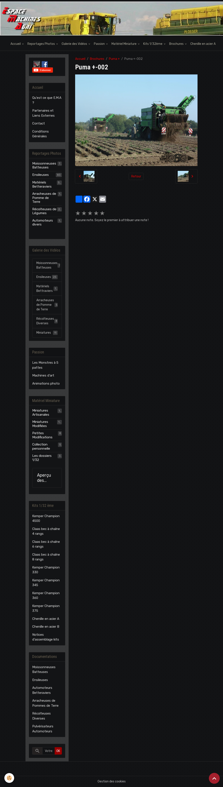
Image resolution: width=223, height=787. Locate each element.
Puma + (114, 59)
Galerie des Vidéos (75, 44)
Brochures (176, 44)
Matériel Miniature (124, 44)
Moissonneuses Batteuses (44, 165)
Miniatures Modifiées (40, 424)
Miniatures (47, 333)
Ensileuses (40, 175)
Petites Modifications (42, 435)
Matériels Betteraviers (42, 184)
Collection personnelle (41, 446)
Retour (136, 176)
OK (58, 751)
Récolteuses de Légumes (44, 211)
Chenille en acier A (203, 44)
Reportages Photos (41, 44)
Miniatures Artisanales (40, 412)
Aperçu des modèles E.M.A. (45, 478)
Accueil (15, 44)
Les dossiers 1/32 (42, 458)
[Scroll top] (214, 778)
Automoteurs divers (42, 222)
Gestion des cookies (112, 781)
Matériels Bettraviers (47, 288)
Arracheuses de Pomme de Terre (44, 198)
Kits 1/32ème (153, 44)
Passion (99, 44)
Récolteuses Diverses (47, 321)
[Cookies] (9, 778)
